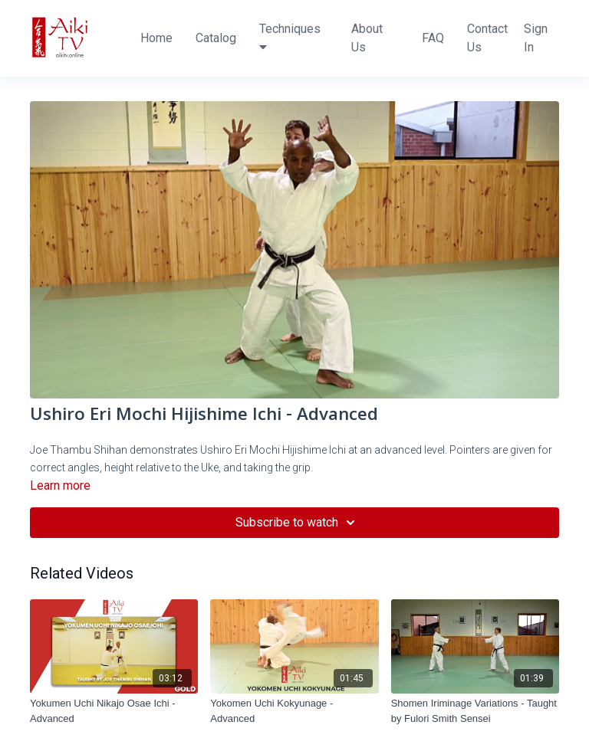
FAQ (433, 38)
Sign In (536, 37)
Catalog (216, 38)
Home (156, 38)
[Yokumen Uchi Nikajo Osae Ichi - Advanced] (114, 711)
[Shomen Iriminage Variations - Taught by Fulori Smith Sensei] (475, 711)
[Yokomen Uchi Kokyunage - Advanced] (294, 711)
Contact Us (487, 37)
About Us (367, 37)
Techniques (290, 37)
